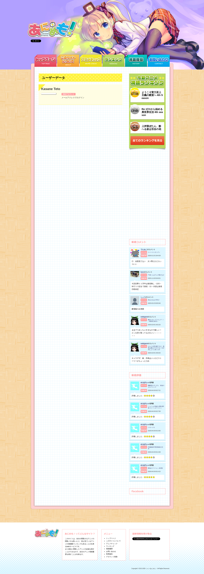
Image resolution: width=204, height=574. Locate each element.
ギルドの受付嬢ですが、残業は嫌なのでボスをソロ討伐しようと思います (156, 348)
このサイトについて (113, 541)
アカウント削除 (111, 557)
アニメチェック (111, 544)
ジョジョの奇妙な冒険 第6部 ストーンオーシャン (156, 407)
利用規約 (109, 554)
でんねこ (144, 249)
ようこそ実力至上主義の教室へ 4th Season (152, 95)
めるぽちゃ (145, 382)
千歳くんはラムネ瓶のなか (156, 275)
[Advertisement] (147, 195)
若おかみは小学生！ (154, 300)
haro (142, 272)
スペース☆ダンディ (154, 252)
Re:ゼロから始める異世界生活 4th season (152, 112)
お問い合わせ (111, 551)
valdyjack (144, 317)
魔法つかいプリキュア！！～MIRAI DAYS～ (156, 320)
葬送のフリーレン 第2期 (155, 468)
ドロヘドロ (151, 427)
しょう (143, 297)
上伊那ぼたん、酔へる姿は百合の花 (151, 127)
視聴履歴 (109, 549)
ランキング (110, 546)
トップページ (111, 538)
